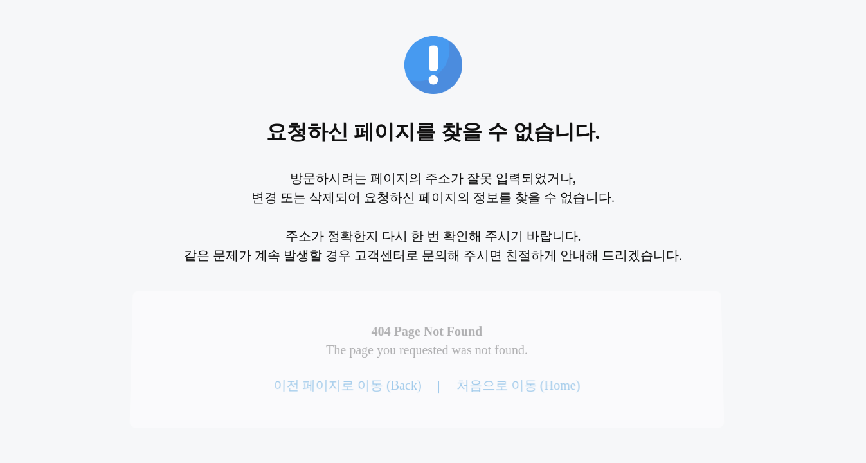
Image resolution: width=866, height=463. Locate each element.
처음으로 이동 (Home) (517, 385)
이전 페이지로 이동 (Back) (348, 385)
